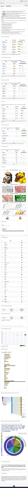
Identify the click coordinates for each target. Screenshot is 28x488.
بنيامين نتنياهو (24, 469)
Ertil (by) (11, 427)
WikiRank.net (26, 5)
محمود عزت (2, 470)
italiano (5, 279)
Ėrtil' (24, 425)
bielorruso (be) (4, 46)
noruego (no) (4, 115)
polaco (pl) (4, 68)
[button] (24, 9)
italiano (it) (4, 110)
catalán (5, 252)
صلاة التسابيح (20, 469)
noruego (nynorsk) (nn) (5, 135)
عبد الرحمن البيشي (13, 469)
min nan (5, 301)
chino (5, 298)
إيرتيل (10, 11)
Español (2, 3)
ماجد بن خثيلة (5, 469)
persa (5, 271)
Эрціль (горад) (12, 428)
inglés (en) (4, 41)
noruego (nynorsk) (7, 281)
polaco (5, 286)
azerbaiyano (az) (5, 49)
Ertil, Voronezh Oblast (11, 425)
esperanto (6, 264)
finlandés (6, 274)
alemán (5, 259)
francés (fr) (4, 73)
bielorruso (6, 247)
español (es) (4, 51)
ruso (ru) (4, 44)
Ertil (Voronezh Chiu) (7, 431)
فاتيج (26, 235)
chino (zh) (4, 90)
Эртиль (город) (4, 425)
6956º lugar (16, 20)
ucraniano (6, 296)
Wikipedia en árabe (24, 1)
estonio (5, 269)
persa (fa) (4, 95)
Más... (14, 53)
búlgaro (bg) (4, 140)
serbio (5, 291)
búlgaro (5, 249)
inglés (20, 13)
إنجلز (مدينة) (2, 235)
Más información (3, 480)
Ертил (17, 428)
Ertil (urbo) (7, 427)
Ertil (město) (13, 429)
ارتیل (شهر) (15, 427)
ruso (18, 14)
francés (5, 276)
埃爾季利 (23, 427)
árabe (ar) (4, 130)
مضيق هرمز (9, 469)
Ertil (16, 425)
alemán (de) (4, 70)
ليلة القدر (17, 469)
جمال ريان (19, 468)
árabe (5, 242)
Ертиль (3, 429)
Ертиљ (20, 428)
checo (5, 254)
